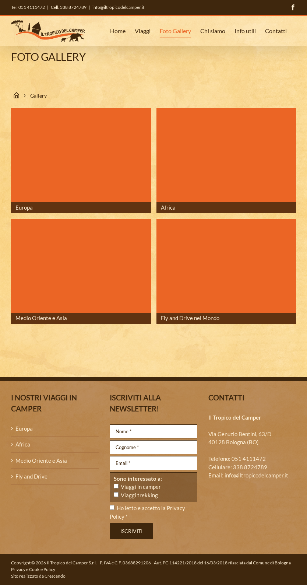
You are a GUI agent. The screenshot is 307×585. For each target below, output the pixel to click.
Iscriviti (131, 531)
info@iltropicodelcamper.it (118, 7)
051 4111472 (249, 458)
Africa (22, 444)
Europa (24, 428)
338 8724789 (250, 467)
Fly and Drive (31, 476)
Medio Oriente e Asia (41, 460)
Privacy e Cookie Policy (33, 569)
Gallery (38, 95)
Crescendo (55, 576)
